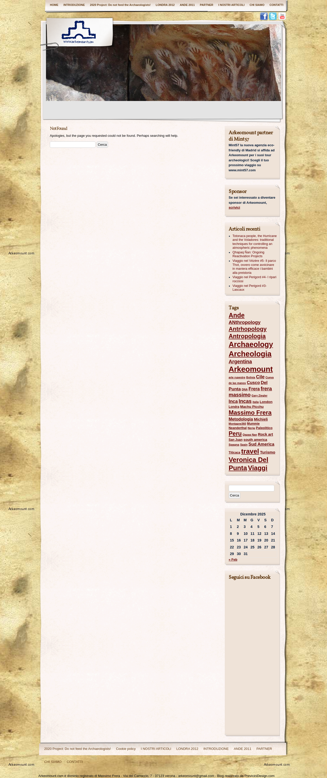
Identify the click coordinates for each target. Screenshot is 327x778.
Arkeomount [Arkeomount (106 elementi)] (251, 369)
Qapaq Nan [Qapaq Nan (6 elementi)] (250, 434)
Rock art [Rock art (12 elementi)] (265, 434)
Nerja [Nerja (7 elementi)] (251, 428)
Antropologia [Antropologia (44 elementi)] (247, 336)
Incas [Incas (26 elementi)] (245, 401)
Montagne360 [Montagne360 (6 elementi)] (237, 423)
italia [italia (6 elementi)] (256, 401)
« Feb (233, 559)
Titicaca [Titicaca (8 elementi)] (234, 452)
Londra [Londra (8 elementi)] (234, 407)
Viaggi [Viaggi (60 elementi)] (257, 467)
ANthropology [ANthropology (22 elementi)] (245, 322)
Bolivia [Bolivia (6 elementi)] (250, 377)
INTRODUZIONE (74, 4)
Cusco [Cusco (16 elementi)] (253, 382)
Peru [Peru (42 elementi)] (235, 433)
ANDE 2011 (187, 4)
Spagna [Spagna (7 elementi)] (234, 444)
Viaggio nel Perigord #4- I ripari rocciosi (254, 279)
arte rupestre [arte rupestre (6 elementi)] (237, 377)
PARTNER (206, 4)
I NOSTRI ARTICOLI (231, 4)
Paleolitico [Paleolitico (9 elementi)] (264, 428)
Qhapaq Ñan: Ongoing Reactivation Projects (248, 254)
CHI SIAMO (257, 4)
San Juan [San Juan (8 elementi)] (235, 440)
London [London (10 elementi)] (266, 402)
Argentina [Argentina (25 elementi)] (240, 361)
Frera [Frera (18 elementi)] (254, 388)
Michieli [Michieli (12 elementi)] (261, 419)
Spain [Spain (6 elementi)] (244, 444)
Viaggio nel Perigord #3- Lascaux (249, 288)
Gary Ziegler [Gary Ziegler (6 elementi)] (259, 395)
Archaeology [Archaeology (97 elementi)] (251, 344)
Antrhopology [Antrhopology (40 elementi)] (248, 328)
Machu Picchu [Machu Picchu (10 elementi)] (252, 407)
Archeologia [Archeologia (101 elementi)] (250, 354)
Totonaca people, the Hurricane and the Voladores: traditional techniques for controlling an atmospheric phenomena (254, 242)
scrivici (234, 207)
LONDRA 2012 (165, 4)
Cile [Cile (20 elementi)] (260, 376)
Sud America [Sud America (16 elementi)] (261, 444)
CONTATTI (276, 4)
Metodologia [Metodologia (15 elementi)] (241, 419)
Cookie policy (126, 749)
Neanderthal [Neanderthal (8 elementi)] (238, 428)
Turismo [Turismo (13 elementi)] (267, 452)
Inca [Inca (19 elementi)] (233, 401)
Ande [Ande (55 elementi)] (236, 315)
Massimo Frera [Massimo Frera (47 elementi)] (250, 412)
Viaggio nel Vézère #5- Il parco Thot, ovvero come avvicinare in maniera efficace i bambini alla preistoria (254, 267)
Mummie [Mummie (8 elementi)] (253, 423)
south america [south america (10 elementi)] (255, 440)
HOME (54, 4)
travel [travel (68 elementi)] (250, 451)
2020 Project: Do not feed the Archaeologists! (120, 4)
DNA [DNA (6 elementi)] (245, 389)
